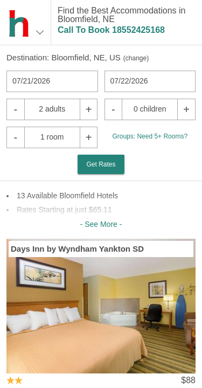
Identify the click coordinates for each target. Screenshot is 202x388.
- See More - (101, 224)
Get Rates (100, 164)
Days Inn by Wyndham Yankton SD (77, 248)
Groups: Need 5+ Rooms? (149, 136)
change (136, 58)
